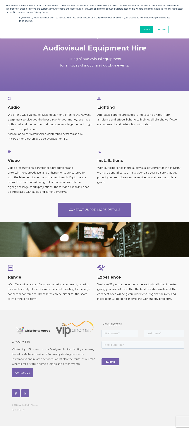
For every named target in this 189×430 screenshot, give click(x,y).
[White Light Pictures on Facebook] (16, 397)
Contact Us (22, 376)
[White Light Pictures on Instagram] (25, 397)
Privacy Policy (18, 414)
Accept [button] (146, 29)
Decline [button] (162, 29)
